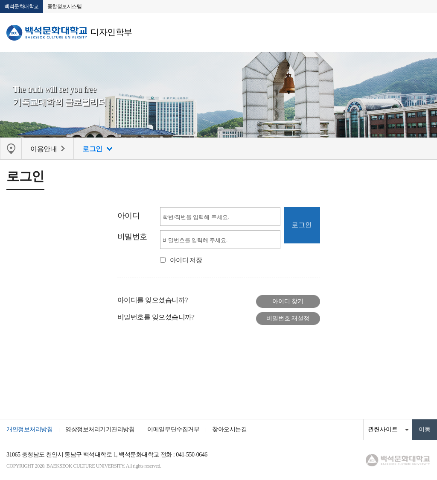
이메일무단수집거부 (173, 429)
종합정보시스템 (64, 6)
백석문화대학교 (21, 6)
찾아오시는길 (229, 429)
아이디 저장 (186, 260)
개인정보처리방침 (29, 429)
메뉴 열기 (424, 32)
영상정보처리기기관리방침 (99, 429)
